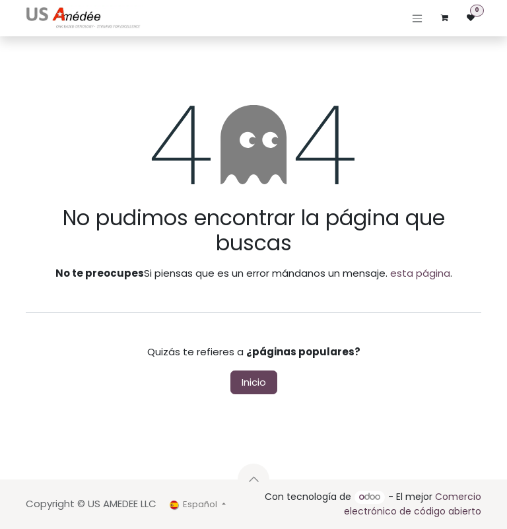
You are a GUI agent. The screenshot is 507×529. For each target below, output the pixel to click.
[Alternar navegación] (417, 18)
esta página (420, 273)
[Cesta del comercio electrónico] (444, 17)
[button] (253, 479)
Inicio (254, 382)
